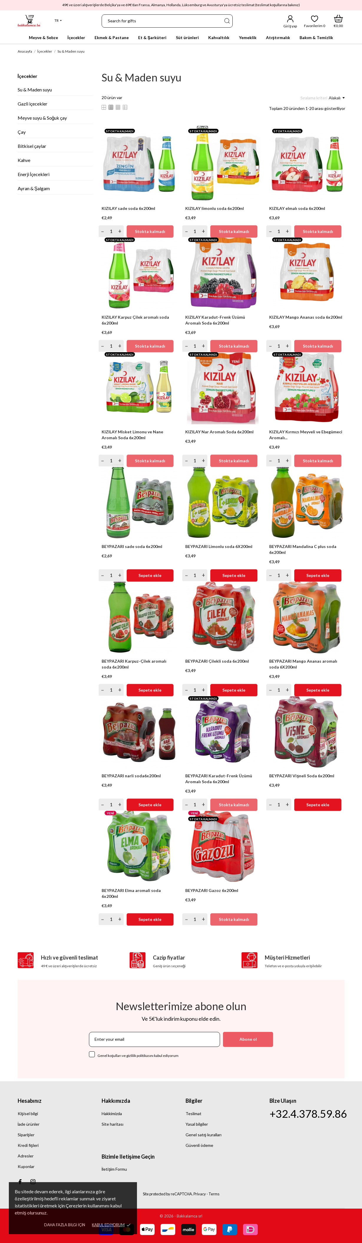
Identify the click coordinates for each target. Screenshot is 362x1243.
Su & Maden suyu (35, 89)
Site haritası (112, 1124)
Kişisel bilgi (28, 1113)
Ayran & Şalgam (34, 188)
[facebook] (20, 1181)
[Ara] (227, 21)
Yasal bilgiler (197, 1124)
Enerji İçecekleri (33, 174)
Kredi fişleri (28, 1145)
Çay (22, 132)
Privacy (200, 1194)
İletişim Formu (114, 1169)
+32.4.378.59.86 (308, 1113)
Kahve (24, 160)
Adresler (26, 1155)
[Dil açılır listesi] (58, 20)
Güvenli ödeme (199, 1145)
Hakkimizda (112, 1113)
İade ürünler (29, 1124)
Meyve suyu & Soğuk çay (42, 118)
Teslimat (193, 1113)
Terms (214, 1194)
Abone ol (248, 1039)
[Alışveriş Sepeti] (338, 21)
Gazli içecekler (32, 103)
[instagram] (33, 1181)
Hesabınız (30, 1100)
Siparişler (26, 1134)
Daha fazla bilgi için (64, 1224)
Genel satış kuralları (204, 1134)
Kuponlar (26, 1166)
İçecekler (27, 76)
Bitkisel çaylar (32, 146)
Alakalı (337, 97)
